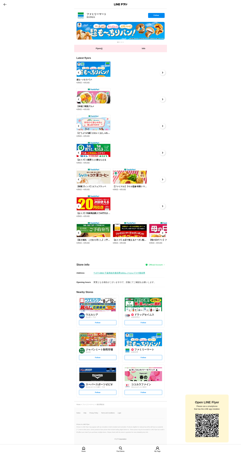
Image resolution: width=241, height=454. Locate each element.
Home (83, 451)
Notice (79, 413)
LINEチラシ (121, 4)
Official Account (155, 265)
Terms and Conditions (108, 413)
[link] (81, 15)
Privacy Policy (94, 413)
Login (119, 413)
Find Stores (120, 451)
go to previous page (5, 4)
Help (84, 413)
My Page (157, 451)
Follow (156, 16)
